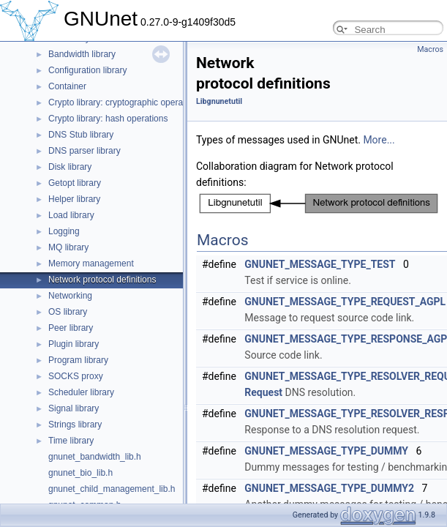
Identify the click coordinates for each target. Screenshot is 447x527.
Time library (71, 441)
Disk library (69, 167)
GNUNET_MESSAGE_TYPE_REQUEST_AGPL (345, 301)
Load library (71, 215)
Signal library (73, 408)
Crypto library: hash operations (108, 118)
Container (67, 86)
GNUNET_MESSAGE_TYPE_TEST (319, 264)
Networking (70, 296)
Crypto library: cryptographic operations (124, 102)
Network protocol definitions (102, 279)
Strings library (75, 424)
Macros (430, 49)
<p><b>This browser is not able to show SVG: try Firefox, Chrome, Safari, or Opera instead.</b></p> (318, 203)
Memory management (91, 263)
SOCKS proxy (75, 376)
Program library (78, 360)
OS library (67, 312)
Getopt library (74, 183)
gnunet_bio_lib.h (80, 473)
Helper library (74, 199)
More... (378, 140)
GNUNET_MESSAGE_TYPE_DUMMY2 (329, 488)
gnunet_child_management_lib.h (111, 489)
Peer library (70, 328)
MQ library (68, 247)
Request (263, 392)
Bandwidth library (82, 54)
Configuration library (87, 70)
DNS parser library (84, 151)
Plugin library (73, 344)
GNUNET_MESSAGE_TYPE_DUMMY (326, 451)
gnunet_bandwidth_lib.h (94, 457)
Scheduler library (81, 392)
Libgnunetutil (219, 101)
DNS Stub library (80, 135)
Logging (64, 231)
